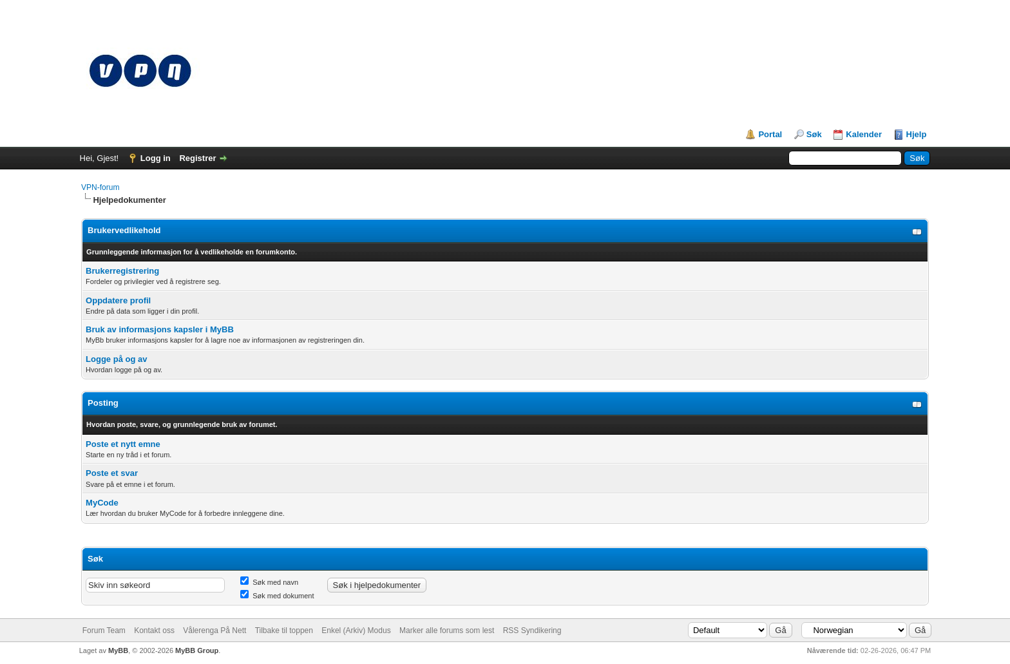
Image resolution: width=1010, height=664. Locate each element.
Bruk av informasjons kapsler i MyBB (160, 329)
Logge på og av (116, 359)
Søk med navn (269, 582)
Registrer (197, 158)
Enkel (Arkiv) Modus (355, 630)
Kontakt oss (154, 630)
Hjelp (916, 134)
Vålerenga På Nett (214, 630)
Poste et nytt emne (123, 444)
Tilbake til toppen (284, 630)
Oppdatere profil (118, 300)
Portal (770, 134)
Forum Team (104, 630)
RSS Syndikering (532, 630)
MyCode (102, 502)
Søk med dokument (277, 596)
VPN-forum (100, 187)
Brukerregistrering (122, 271)
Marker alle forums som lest (446, 630)
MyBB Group (196, 650)
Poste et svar (112, 473)
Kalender (864, 134)
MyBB (118, 650)
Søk (814, 134)
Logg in (155, 158)
